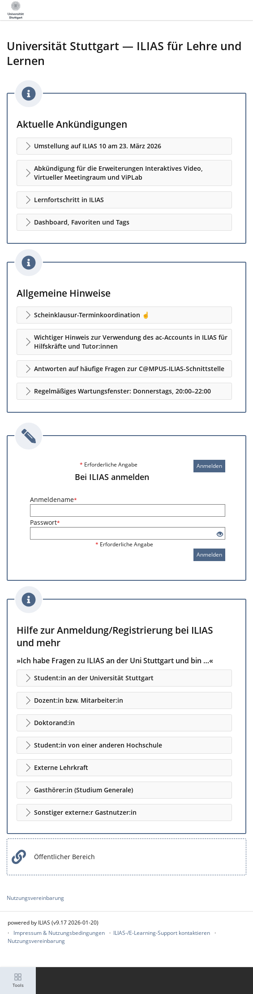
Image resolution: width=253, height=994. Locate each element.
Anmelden (209, 466)
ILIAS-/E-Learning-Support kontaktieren (161, 933)
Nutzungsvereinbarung (35, 898)
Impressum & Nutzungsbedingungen (59, 933)
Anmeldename (53, 499)
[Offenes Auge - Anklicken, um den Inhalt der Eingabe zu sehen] (220, 534)
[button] (124, 146)
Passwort (45, 522)
